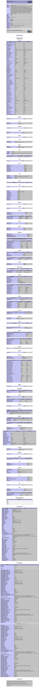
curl (19, 139)
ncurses (19, 310)
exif (19, 173)
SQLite (19, 416)
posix (19, 346)
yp (19, 483)
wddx (19, 456)
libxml (19, 226)
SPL (19, 408)
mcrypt (19, 250)
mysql (19, 274)
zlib (19, 487)
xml (19, 461)
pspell (19, 350)
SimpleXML (19, 388)
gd (19, 189)
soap (19, 394)
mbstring (19, 232)
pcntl (19, 321)
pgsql (19, 330)
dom (19, 163)
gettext (19, 202)
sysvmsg (19, 447)
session (19, 354)
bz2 (19, 121)
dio (19, 159)
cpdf (19, 130)
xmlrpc (19, 467)
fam (19, 180)
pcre (19, 325)
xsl (19, 475)
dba (19, 144)
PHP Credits (19, 35)
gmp (19, 206)
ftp (19, 184)
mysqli (19, 296)
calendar (19, 126)
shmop (19, 384)
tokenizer (19, 452)
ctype (19, 135)
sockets (19, 404)
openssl (19, 316)
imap (19, 221)
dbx (19, 149)
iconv (19, 210)
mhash (19, 261)
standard (19, 425)
